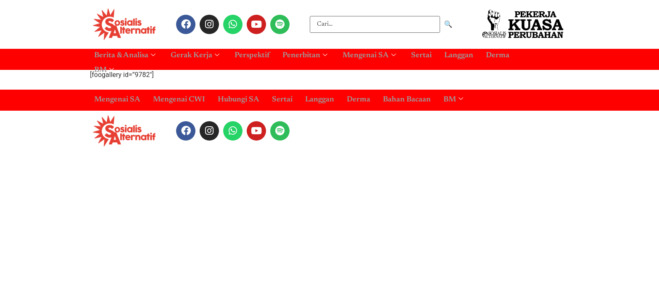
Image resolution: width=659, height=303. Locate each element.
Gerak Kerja (195, 54)
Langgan (458, 54)
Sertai (421, 54)
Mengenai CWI (179, 100)
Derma (497, 54)
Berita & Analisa (125, 54)
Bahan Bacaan (407, 100)
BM (104, 65)
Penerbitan (304, 54)
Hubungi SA (238, 100)
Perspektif (252, 54)
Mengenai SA (369, 54)
